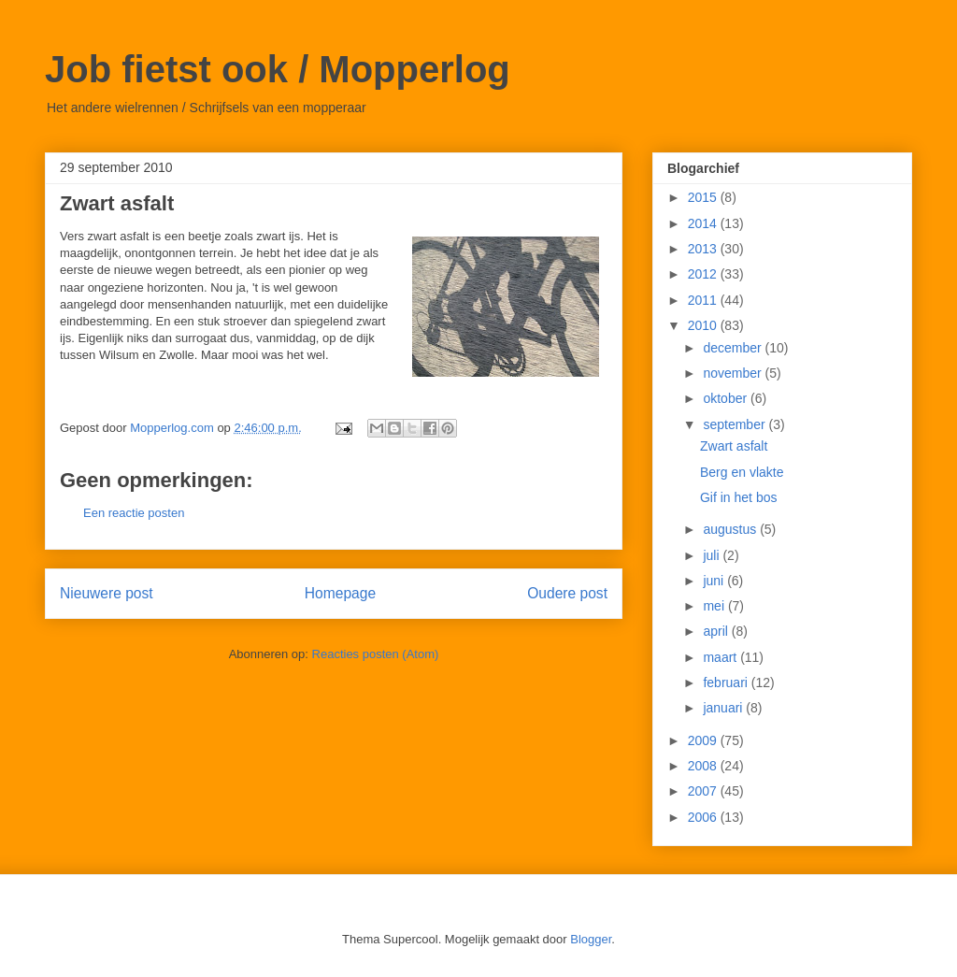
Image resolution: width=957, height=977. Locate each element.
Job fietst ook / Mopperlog (277, 69)
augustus (731, 529)
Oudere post (567, 593)
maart (721, 657)
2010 (704, 325)
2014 (704, 223)
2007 (704, 790)
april (717, 631)
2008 (704, 765)
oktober (726, 398)
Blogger (590, 939)
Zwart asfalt (733, 445)
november (733, 373)
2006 (704, 817)
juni (715, 580)
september (735, 424)
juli (712, 555)
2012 (704, 273)
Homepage (340, 593)
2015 (704, 197)
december (733, 347)
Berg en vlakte (742, 472)
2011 (704, 300)
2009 (704, 740)
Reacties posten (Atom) (375, 654)
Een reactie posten (133, 513)
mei (715, 605)
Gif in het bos (739, 497)
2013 (704, 248)
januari (724, 707)
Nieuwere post (106, 593)
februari (726, 682)
